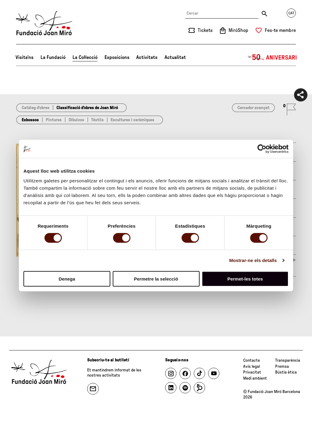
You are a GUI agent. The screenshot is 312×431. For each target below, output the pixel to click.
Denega (66, 278)
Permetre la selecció (156, 278)
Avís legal (251, 366)
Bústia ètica (286, 372)
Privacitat (252, 372)
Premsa (282, 366)
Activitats (147, 57)
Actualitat (175, 57)
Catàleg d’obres (35, 108)
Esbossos (30, 120)
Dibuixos (76, 120)
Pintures (54, 120)
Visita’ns (25, 57)
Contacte (251, 360)
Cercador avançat (253, 108)
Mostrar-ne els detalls (253, 260)
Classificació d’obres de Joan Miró (87, 108)
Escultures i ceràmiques (132, 120)
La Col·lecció (85, 57)
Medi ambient (255, 378)
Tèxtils (97, 120)
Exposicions (117, 57)
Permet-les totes (245, 278)
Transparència (287, 360)
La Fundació (53, 57)
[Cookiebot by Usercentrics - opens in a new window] (262, 148)
